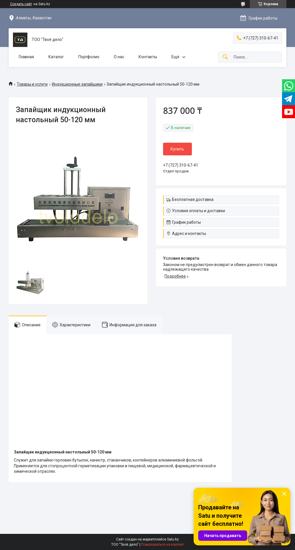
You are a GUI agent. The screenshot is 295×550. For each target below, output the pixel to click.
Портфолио (88, 56)
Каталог (56, 56)
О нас (119, 56)
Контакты (148, 56)
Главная (26, 56)
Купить (177, 149)
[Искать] (225, 57)
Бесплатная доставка (192, 199)
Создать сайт (21, 4)
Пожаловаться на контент (162, 545)
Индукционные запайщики (77, 84)
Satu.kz (173, 539)
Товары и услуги (32, 84)
